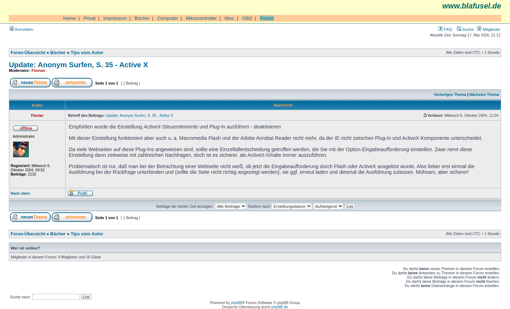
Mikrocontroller (201, 18)
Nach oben (20, 193)
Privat (90, 18)
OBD (247, 18)
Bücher (142, 18)
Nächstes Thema (484, 94)
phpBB (236, 303)
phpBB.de (280, 307)
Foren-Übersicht (28, 52)
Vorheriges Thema (450, 94)
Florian (38, 70)
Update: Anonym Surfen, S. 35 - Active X (78, 65)
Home (69, 18)
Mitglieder (488, 29)
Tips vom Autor (87, 52)
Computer (167, 18)
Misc (229, 18)
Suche (465, 29)
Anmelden (21, 29)
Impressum (115, 18)
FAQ (445, 29)
